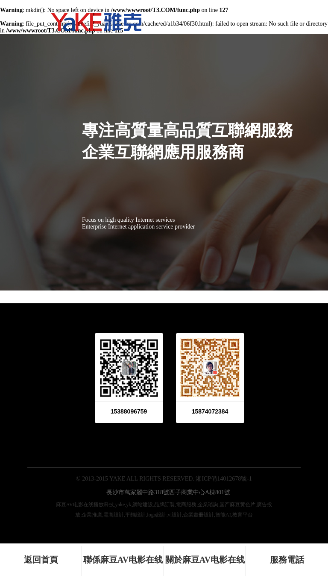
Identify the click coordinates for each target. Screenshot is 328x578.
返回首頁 (41, 559)
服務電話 (287, 559)
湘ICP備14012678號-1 (224, 478)
